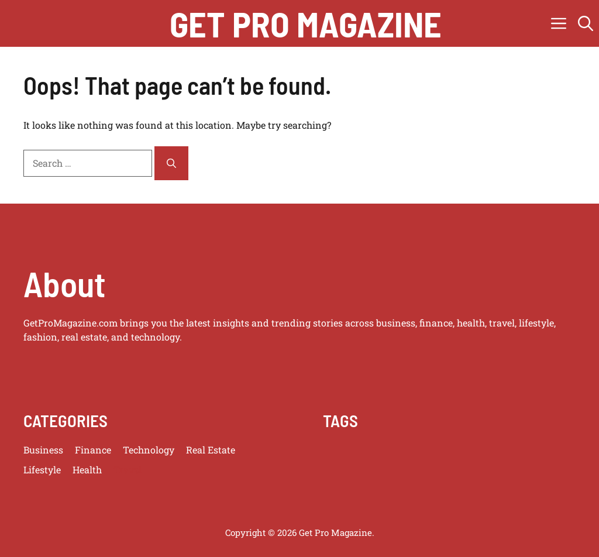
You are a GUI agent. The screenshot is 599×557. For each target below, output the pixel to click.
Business (43, 449)
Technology (148, 449)
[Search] (171, 163)
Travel (127, 469)
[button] (585, 23)
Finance (93, 449)
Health (87, 469)
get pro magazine (306, 23)
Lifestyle (42, 469)
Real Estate (210, 449)
